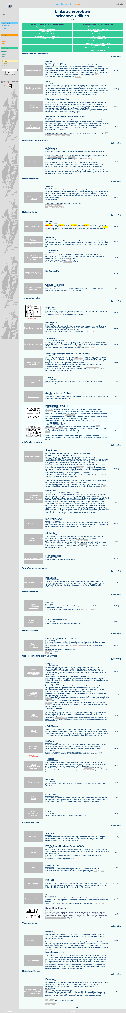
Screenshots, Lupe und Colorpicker (33, 766)
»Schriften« (89, 331)
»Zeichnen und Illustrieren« (55, 918)
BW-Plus (48, 699)
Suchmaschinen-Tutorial (54, 207)
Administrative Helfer (47, 34)
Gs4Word (58, 503)
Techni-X (48, 704)
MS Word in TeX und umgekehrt (33, 288)
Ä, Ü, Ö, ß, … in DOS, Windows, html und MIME (33, 257)
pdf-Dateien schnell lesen (33, 559)
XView (93, 609)
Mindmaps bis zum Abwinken (33, 127)
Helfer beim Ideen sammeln (98, 27)
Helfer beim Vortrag (98, 50)
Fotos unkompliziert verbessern (33, 646)
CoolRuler (88, 768)
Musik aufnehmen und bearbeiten (98, 48)
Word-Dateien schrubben (33, 582)
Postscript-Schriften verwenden (33, 363)
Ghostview (83, 544)
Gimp (47, 653)
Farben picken (33, 798)
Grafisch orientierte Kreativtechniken (33, 89)
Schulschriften (33, 397)
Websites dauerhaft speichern (33, 198)
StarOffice (49, 411)
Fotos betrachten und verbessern (33, 606)
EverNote (71, 157)
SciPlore (78, 77)
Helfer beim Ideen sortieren (98, 29)
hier (79, 346)
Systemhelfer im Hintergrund (47, 27)
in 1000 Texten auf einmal (33, 273)
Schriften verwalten (33, 328)
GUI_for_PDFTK (82, 540)
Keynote (75, 159)
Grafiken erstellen (98, 46)
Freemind (101, 903)
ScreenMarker (50, 1004)
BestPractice (50, 949)
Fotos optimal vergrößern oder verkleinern (33, 672)
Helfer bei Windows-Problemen (47, 36)
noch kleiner (33, 715)
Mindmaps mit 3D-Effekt (33, 106)
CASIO (60, 428)
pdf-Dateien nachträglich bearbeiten (33, 539)
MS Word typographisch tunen (33, 381)
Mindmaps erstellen (33, 70)
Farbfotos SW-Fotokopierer (33, 694)
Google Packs (70, 415)
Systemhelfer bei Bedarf (47, 29)
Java (96, 74)
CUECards (52, 157)
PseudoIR (49, 702)
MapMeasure (88, 770)
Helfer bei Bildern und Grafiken (98, 43)
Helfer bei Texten (98, 34)
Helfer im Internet (98, 31)
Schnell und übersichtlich (33, 621)
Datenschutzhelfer (47, 31)
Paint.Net (48, 651)
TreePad (60, 157)
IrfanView (84, 609)
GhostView (80, 467)
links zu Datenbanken (53, 205)
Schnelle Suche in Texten (33, 226)
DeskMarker (50, 1000)
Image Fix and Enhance (77, 646)
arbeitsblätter (5, 25)
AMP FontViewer (92, 368)
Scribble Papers (88, 159)
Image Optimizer (61, 718)
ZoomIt (48, 990)
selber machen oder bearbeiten (33, 813)
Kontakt (72, 1011)
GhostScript (78, 359)
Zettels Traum (33, 162)
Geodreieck (33, 782)
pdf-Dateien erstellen (98, 38)
